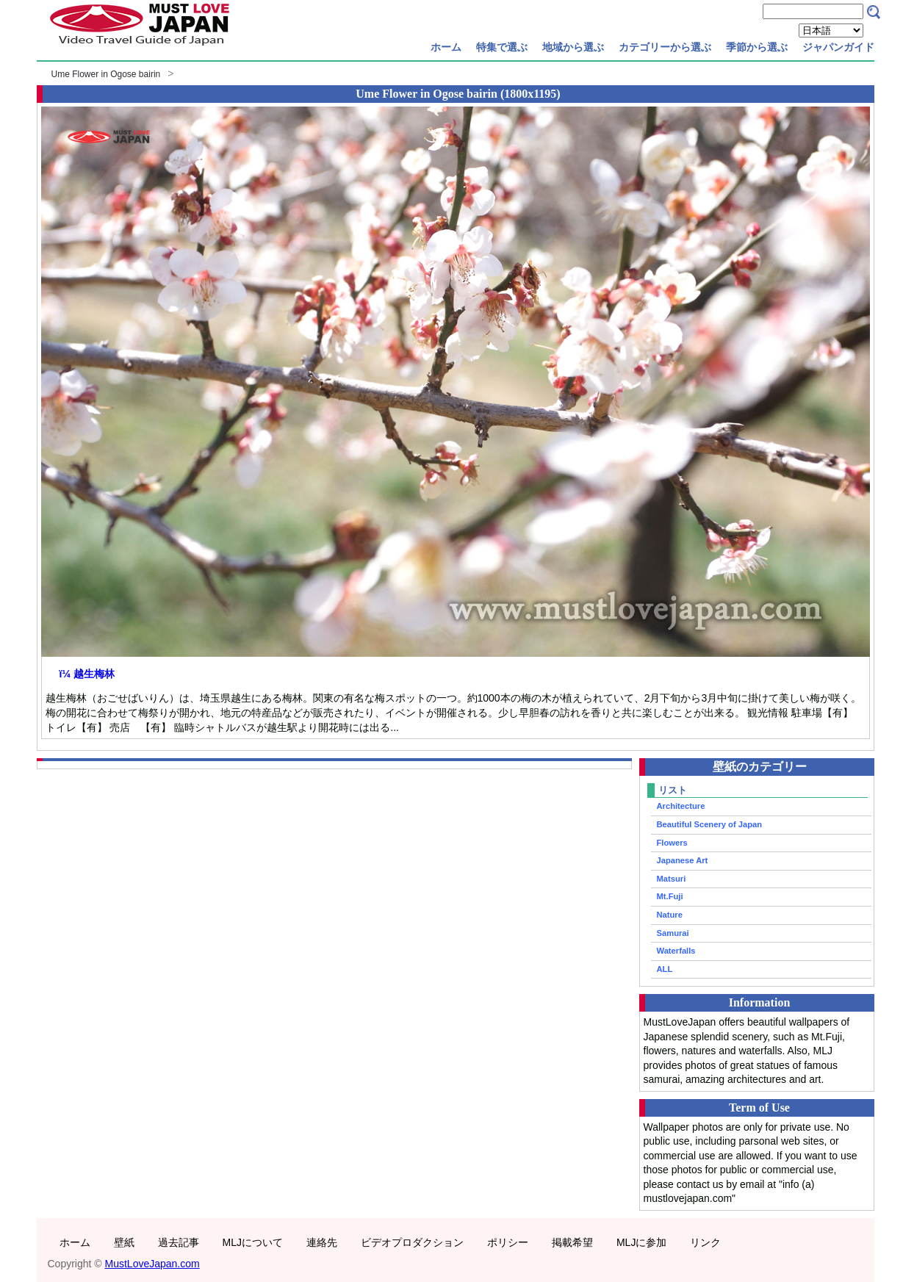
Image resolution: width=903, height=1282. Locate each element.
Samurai (673, 933)
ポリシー (507, 1242)
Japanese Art (682, 860)
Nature (670, 914)
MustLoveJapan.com (152, 1264)
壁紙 (124, 1242)
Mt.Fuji (670, 896)
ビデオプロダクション (412, 1242)
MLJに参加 (641, 1242)
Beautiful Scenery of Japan (710, 824)
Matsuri (671, 878)
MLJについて (253, 1242)
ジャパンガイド (838, 47)
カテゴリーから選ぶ (665, 47)
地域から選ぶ (573, 47)
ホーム (446, 47)
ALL (665, 969)
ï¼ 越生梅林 (87, 674)
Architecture (681, 806)
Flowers (672, 842)
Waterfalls (676, 950)
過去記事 (178, 1242)
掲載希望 (572, 1242)
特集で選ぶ (502, 47)
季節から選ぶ (757, 47)
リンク (705, 1242)
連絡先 (321, 1242)
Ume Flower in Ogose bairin (106, 74)
